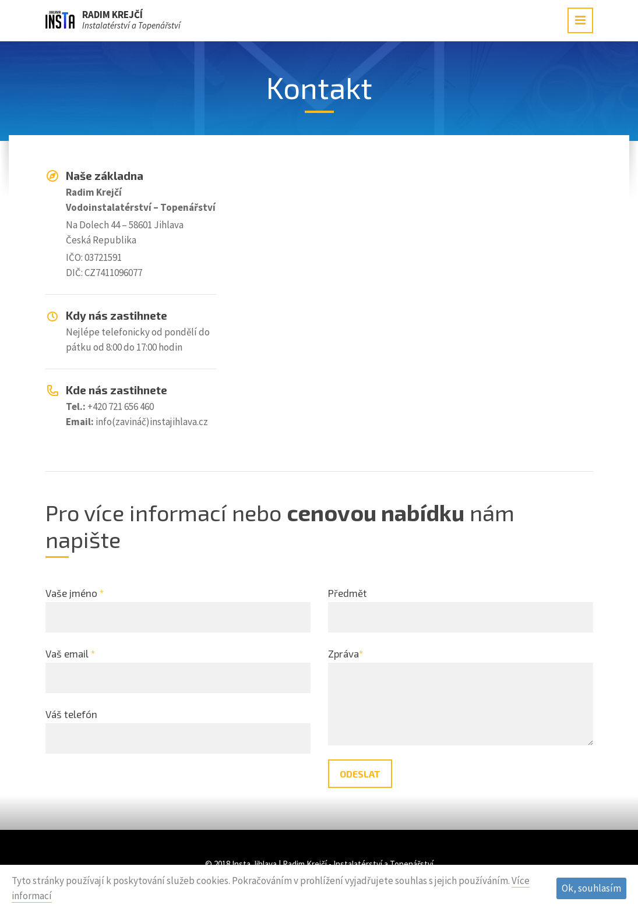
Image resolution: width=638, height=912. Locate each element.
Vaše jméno (74, 593)
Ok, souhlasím (591, 888)
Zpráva (345, 653)
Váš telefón (71, 714)
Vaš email (70, 653)
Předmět (347, 593)
